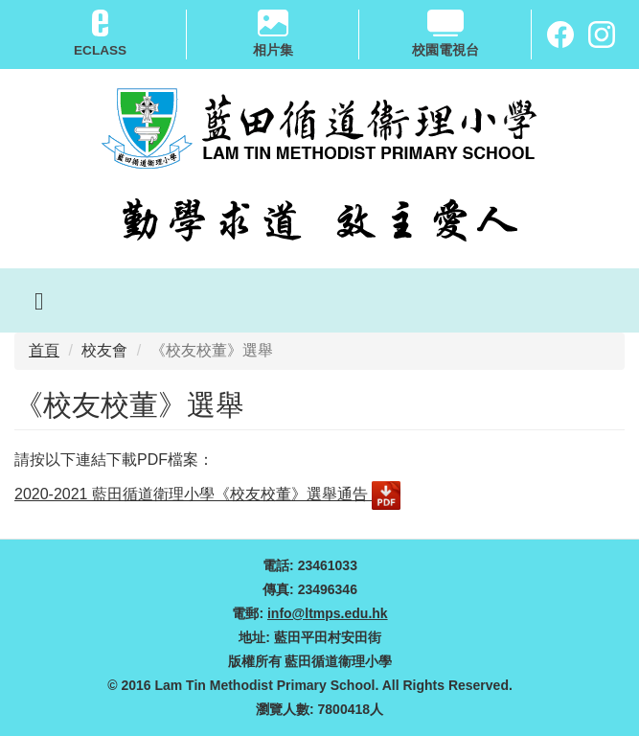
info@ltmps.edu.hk (327, 613)
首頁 (44, 350)
